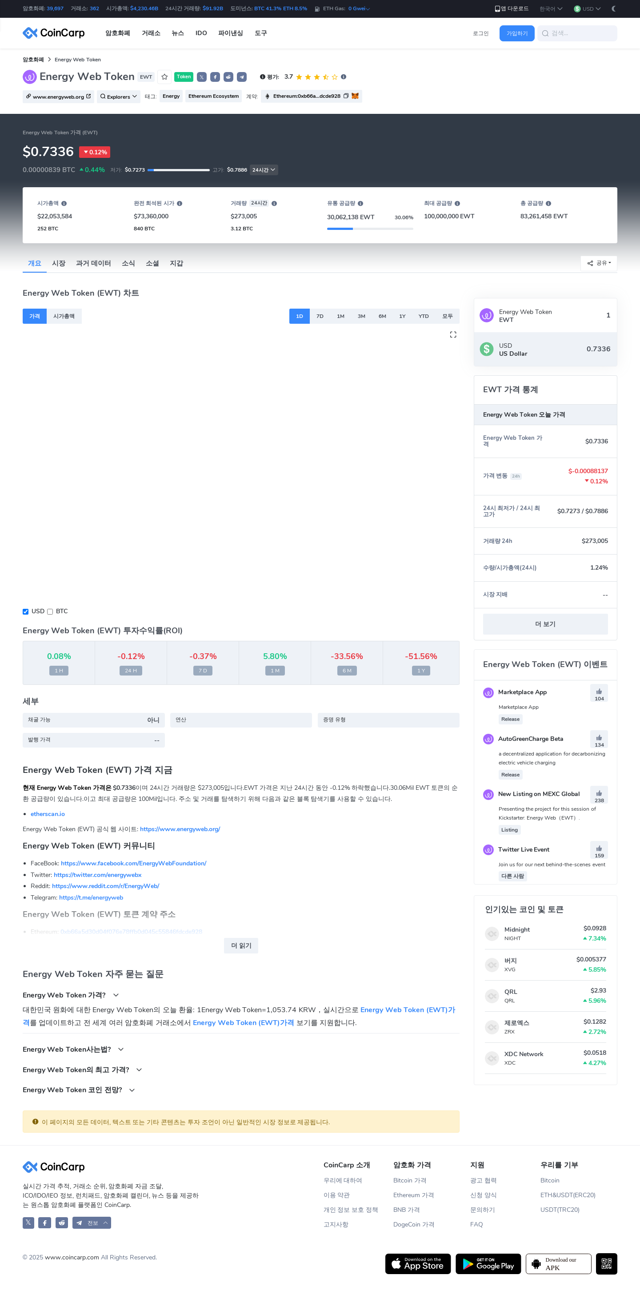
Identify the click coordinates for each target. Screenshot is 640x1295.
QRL (510, 992)
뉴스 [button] (178, 33)
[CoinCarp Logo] (56, 33)
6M (382, 316)
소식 (128, 263)
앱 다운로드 (511, 8)
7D (320, 316)
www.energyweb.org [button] (58, 97)
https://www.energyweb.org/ (180, 829)
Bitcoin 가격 (410, 1180)
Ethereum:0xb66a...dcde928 (306, 96)
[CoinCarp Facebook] (44, 1222)
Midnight (517, 929)
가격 (34, 316)
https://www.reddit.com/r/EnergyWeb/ (105, 886)
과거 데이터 (93, 263)
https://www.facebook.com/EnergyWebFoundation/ (133, 863)
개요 (34, 263)
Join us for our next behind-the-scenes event (552, 864)
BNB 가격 (406, 1210)
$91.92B (213, 8)
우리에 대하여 (343, 1180)
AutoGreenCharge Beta (523, 739)
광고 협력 (483, 1180)
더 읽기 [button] (241, 945)
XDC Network (524, 1054)
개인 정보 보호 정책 (351, 1210)
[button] (551, 9)
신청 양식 (483, 1195)
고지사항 (336, 1224)
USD (38, 611)
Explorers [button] (118, 97)
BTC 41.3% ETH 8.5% (280, 8)
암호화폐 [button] (117, 33)
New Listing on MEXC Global (531, 794)
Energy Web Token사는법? (73, 1049)
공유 (597, 263)
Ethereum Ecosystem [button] (213, 96)
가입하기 (517, 33)
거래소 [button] (151, 33)
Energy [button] (171, 96)
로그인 (481, 33)
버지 (510, 961)
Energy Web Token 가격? (71, 995)
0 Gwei (359, 8)
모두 (447, 316)
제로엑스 (516, 1023)
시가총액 (64, 316)
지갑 (176, 263)
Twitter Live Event (516, 849)
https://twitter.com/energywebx (97, 875)
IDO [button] (201, 33)
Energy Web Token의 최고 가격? (82, 1069)
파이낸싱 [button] (230, 33)
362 (94, 8)
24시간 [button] (264, 170)
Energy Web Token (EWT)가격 (243, 1023)
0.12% (94, 152)
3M (361, 316)
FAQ (476, 1224)
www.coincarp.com (72, 1257)
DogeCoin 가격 (414, 1224)
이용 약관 (337, 1195)
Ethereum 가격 (413, 1195)
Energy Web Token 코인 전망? (79, 1089)
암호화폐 (33, 59)
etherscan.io (48, 814)
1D (299, 316)
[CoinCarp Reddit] (62, 1222)
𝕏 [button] (202, 77)
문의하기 (482, 1210)
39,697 (55, 8)
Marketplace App (515, 692)
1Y (402, 316)
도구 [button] (261, 33)
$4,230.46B (144, 8)
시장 (58, 263)
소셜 (152, 263)
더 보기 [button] (545, 624)
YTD (424, 316)
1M (340, 316)
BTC (62, 611)
